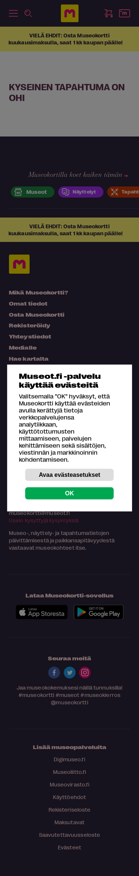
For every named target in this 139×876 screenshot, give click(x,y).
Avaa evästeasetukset (69, 475)
